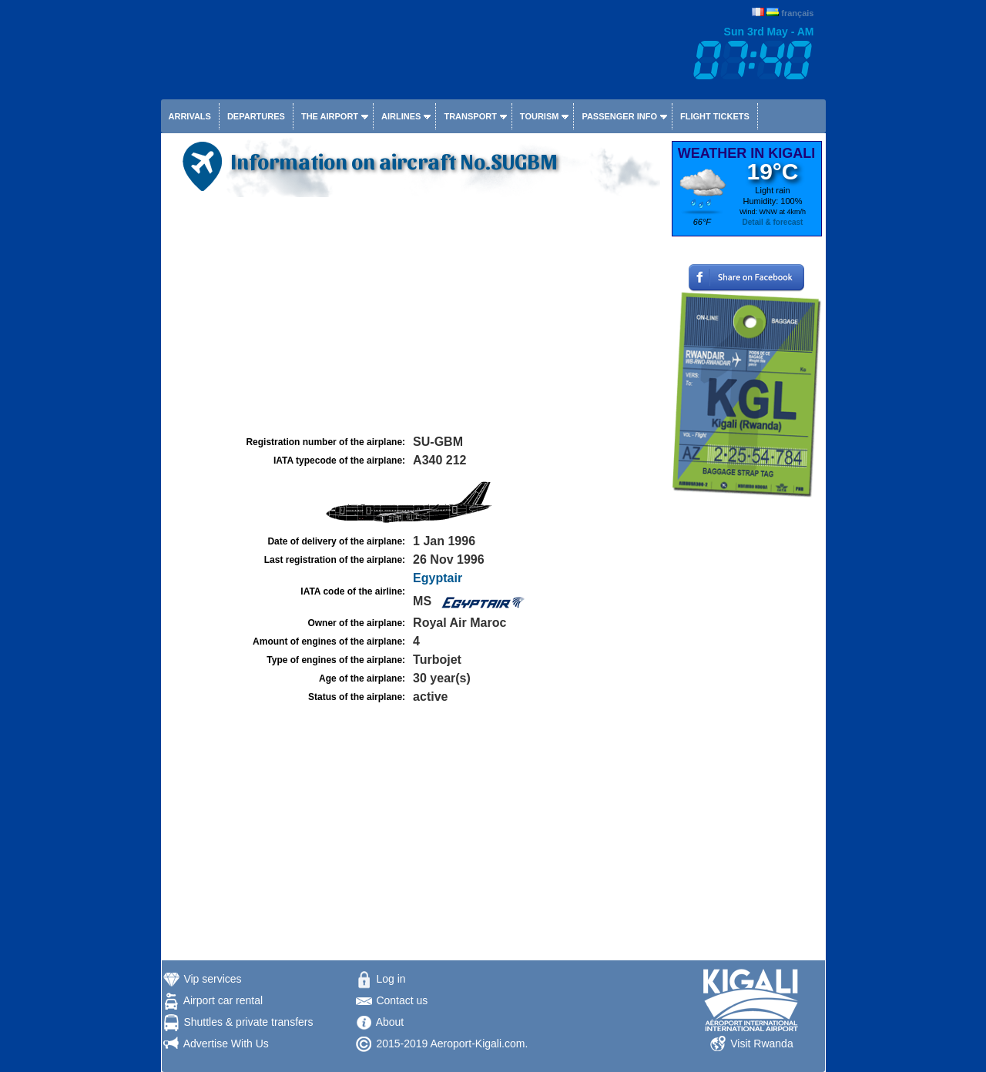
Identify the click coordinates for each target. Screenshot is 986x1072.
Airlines (401, 116)
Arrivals (190, 116)
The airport (329, 116)
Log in (390, 979)
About (390, 1022)
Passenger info (619, 116)
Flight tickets (715, 116)
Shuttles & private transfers (248, 1022)
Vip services (212, 979)
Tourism (539, 116)
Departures (256, 116)
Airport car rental (223, 1000)
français (797, 13)
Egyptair (437, 578)
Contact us (402, 1000)
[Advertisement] (414, 316)
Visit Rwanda (761, 1043)
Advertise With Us (226, 1043)
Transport (470, 116)
